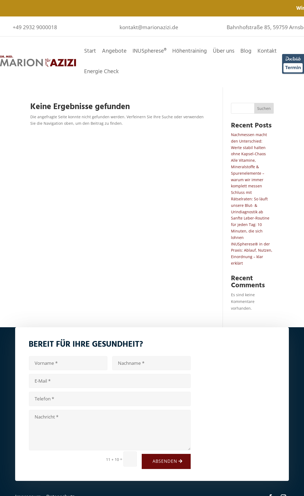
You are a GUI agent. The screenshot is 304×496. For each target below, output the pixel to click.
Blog (246, 51)
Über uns (223, 51)
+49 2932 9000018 (35, 27)
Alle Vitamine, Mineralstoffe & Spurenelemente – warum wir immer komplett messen (247, 173)
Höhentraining (189, 51)
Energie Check (101, 71)
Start (90, 51)
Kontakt (267, 51)
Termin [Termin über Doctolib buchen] (293, 67)
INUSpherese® (149, 51)
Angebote (114, 51)
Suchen (264, 108)
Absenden (165, 461)
